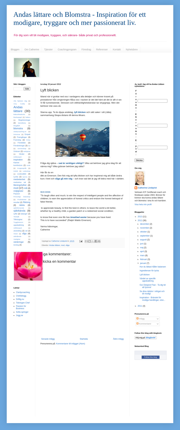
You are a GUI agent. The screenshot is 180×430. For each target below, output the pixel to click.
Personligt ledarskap (21, 197)
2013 (140, 216)
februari (144, 259)
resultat (16, 202)
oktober (143, 232)
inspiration (18, 160)
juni (142, 244)
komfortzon (17, 165)
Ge (29, 146)
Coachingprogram (67, 49)
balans (28, 117)
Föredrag (86, 49)
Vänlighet (16, 239)
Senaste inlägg (48, 339)
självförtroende (18, 208)
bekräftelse (22, 123)
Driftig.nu (20, 299)
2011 (140, 306)
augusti (143, 239)
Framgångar (22, 137)
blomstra (18, 128)
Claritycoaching (23, 292)
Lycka (15, 177)
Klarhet (16, 163)
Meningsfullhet (19, 185)
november (145, 228)
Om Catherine (31, 49)
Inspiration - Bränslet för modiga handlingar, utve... (152, 298)
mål (25, 188)
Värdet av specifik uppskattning (148, 279)
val (26, 231)
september (145, 236)
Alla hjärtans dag (20, 101)
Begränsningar (24, 120)
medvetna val (19, 182)
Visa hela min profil (143, 204)
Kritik (28, 165)
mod (63, 245)
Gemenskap (21, 148)
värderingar (18, 242)
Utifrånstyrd (17, 228)
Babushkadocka (19, 114)
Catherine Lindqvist (147, 188)
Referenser (102, 49)
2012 (140, 220)
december (145, 224)
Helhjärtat (26, 151)
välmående (17, 236)
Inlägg (140, 319)
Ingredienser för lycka (149, 270)
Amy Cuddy (19, 104)
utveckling (17, 231)
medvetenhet (19, 179)
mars (142, 255)
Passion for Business (21, 307)
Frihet (28, 140)
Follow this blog (150, 357)
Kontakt (117, 49)
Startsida (84, 339)
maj (142, 247)
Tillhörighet (17, 219)
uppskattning (18, 225)
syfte (15, 214)
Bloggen (15, 49)
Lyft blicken (145, 274)
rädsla (22, 205)
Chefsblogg (21, 296)
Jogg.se (19, 315)
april (142, 251)
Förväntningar (19, 146)
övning (16, 245)
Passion (16, 194)
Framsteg (17, 140)
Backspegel (17, 117)
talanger (24, 214)
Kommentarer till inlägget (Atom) (70, 343)
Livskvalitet (21, 174)
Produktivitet (21, 199)
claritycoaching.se (19, 131)
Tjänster (48, 49)
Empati (27, 134)
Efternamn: (136, 125)
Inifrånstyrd (17, 157)
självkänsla (19, 210)
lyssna (25, 177)
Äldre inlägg (118, 339)
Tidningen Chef (23, 303)
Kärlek (15, 171)
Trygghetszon (18, 222)
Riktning (26, 202)
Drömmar (16, 134)
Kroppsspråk (21, 168)
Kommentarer (143, 324)
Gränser (16, 151)
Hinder (21, 154)
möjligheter (18, 191)
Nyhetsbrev (132, 49)
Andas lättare (54, 245)
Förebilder (22, 143)
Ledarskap (26, 171)
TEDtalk (16, 217)
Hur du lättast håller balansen (153, 267)
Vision (15, 234)
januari (143, 263)
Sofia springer (22, 312)
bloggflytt (16, 126)
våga (67, 245)
